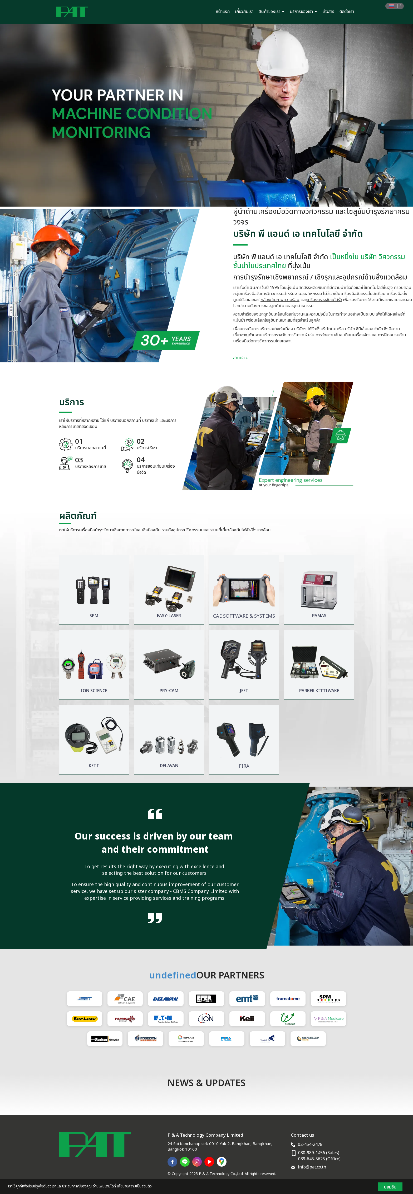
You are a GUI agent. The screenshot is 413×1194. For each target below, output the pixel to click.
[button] (31, 115)
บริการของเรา (303, 11)
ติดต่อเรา (347, 11)
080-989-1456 (311, 1153)
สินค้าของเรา (271, 11)
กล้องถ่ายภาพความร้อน (279, 300)
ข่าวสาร (328, 11)
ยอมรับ (390, 1187)
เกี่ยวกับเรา (244, 11)
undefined (172, 976)
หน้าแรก (223, 11)
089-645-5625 (311, 1159)
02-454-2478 (310, 1144)
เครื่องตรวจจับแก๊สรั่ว (324, 300)
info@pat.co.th (312, 1167)
